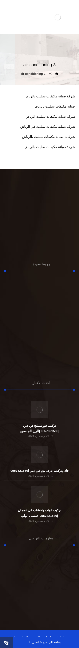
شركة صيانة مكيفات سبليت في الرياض (47, 126)
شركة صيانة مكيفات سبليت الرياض (50, 116)
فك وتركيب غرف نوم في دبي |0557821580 (40, 470)
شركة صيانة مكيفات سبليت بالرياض (49, 96)
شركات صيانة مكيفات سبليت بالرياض (48, 137)
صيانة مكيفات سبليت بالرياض (54, 106)
